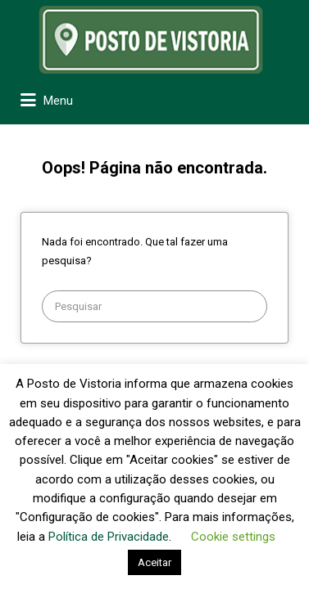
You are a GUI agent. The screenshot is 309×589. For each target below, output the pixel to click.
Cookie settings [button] (233, 536)
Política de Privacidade (108, 536)
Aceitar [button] (154, 562)
